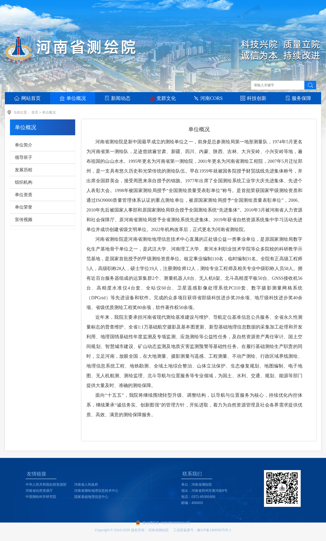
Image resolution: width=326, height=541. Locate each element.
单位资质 (23, 194)
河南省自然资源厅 (39, 491)
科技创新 (253, 98)
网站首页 (27, 98)
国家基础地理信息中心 (91, 497)
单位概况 (73, 98)
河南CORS (208, 98)
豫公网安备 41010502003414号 (166, 523)
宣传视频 (23, 219)
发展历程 (23, 169)
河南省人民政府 (86, 484)
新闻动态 (117, 98)
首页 (34, 112)
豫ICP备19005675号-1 (214, 530)
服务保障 (298, 98)
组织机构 (23, 182)
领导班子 (23, 157)
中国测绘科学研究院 (41, 497)
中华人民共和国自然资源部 (46, 484)
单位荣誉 (23, 207)
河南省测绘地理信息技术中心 (96, 491)
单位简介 (23, 145)
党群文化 (163, 98)
